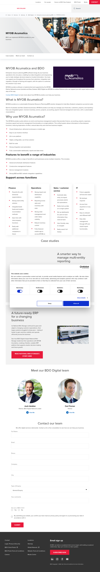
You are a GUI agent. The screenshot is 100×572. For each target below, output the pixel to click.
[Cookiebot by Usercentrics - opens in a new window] (81, 267)
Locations (38, 2)
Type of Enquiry (16, 487)
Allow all (76, 303)
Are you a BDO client (17, 509)
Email (13, 443)
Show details (81, 298)
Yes (15, 511)
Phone (13, 454)
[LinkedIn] (52, 559)
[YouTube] (67, 559)
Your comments (16, 498)
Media (85, 2)
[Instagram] (57, 559)
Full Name (14, 432)
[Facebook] (62, 559)
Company (14, 465)
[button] (94, 2)
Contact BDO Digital (12, 95)
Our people (47, 2)
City (12, 476)
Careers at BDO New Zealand (62, 2)
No (22, 511)
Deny (49, 303)
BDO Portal (77, 2)
